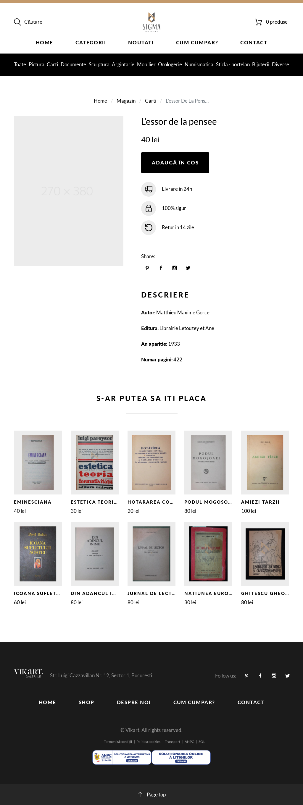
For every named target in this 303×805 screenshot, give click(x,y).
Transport (172, 741)
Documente (73, 64)
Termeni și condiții (118, 741)
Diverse (280, 64)
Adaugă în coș (175, 162)
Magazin (126, 101)
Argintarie (123, 64)
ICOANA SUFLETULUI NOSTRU (53, 593)
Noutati (141, 42)
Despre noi (134, 702)
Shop (86, 702)
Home (44, 42)
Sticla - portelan (233, 64)
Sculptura (99, 64)
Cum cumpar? (197, 42)
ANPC (189, 741)
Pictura (36, 64)
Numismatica (199, 64)
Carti (52, 64)
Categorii (90, 42)
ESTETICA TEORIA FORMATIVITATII (117, 502)
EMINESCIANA (33, 502)
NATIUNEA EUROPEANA (215, 593)
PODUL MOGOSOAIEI (211, 502)
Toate (20, 64)
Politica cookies (148, 741)
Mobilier (146, 64)
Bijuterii (260, 64)
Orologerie (170, 64)
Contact (253, 42)
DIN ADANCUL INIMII (99, 593)
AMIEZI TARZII (260, 502)
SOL (202, 741)
